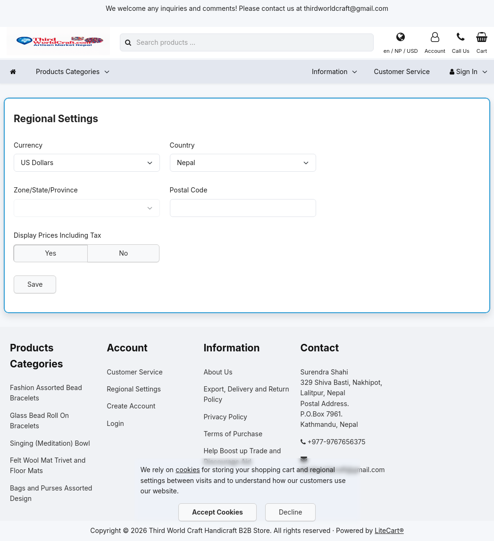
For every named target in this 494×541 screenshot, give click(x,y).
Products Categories (68, 71)
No (123, 253)
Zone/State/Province (46, 190)
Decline (290, 512)
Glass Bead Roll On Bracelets (39, 420)
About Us (217, 372)
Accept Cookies (217, 512)
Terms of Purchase (232, 434)
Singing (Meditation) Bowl (50, 443)
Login (115, 423)
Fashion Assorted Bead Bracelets (46, 392)
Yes (50, 253)
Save (34, 284)
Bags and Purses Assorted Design (51, 493)
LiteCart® (389, 530)
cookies (188, 470)
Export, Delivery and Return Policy (246, 394)
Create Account (131, 406)
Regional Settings (134, 389)
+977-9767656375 (337, 442)
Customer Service (401, 71)
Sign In (463, 71)
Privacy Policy (225, 417)
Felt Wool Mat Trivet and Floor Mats (47, 465)
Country (182, 145)
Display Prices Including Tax (57, 235)
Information (329, 71)
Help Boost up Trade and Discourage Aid (242, 456)
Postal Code (189, 190)
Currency (28, 145)
